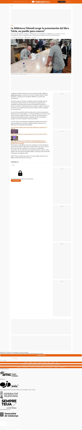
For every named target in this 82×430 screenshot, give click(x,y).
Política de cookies (48, 367)
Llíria (12, 25)
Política (35, 362)
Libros (13, 165)
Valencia (26, 362)
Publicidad (56, 367)
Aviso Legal (32, 367)
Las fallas (24, 364)
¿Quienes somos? (25, 367)
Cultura (48, 362)
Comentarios (28, 37)
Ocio (56, 362)
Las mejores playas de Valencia (48, 364)
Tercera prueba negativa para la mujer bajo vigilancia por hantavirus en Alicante (29, 128)
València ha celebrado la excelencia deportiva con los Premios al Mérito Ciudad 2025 (29, 134)
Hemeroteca (57, 364)
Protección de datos (40, 367)
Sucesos (52, 362)
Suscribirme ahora (41, 355)
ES (26, 1)
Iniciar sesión (16, 180)
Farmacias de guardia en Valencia (34, 364)
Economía (39, 362)
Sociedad (44, 362)
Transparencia (62, 367)
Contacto (19, 367)
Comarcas (30, 362)
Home (12, 5)
